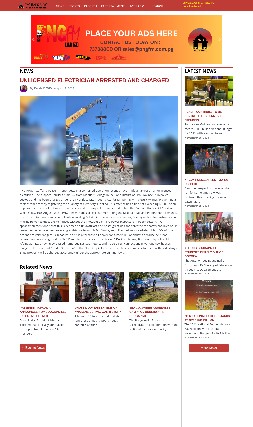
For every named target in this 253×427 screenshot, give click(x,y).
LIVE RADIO (137, 6)
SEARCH (157, 6)
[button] (33, 39)
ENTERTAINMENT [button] (113, 6)
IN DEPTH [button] (90, 6)
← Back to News (33, 347)
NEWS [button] (60, 6)
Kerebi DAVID (43, 88)
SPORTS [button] (74, 6)
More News (209, 348)
